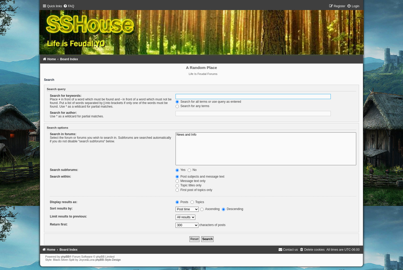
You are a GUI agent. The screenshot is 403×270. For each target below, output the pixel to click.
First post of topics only (194, 190)
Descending (232, 209)
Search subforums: (64, 170)
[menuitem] (68, 6)
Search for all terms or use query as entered (208, 101)
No (192, 170)
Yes (181, 170)
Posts (182, 202)
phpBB (65, 256)
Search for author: (63, 113)
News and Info (266, 135)
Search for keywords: (65, 96)
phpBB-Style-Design (108, 259)
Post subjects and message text (200, 176)
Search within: (60, 176)
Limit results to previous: (68, 216)
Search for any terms (192, 106)
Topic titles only (189, 185)
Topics (197, 202)
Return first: (59, 224)
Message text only (191, 181)
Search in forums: (63, 134)
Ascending (209, 209)
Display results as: (63, 202)
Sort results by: (61, 208)
